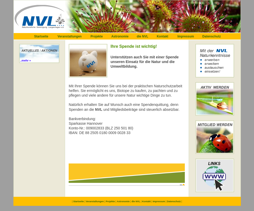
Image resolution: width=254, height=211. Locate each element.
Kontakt (162, 36)
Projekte (97, 36)
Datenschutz (211, 36)
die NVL (142, 36)
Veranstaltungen (70, 36)
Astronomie (120, 36)
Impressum (185, 36)
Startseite (41, 36)
